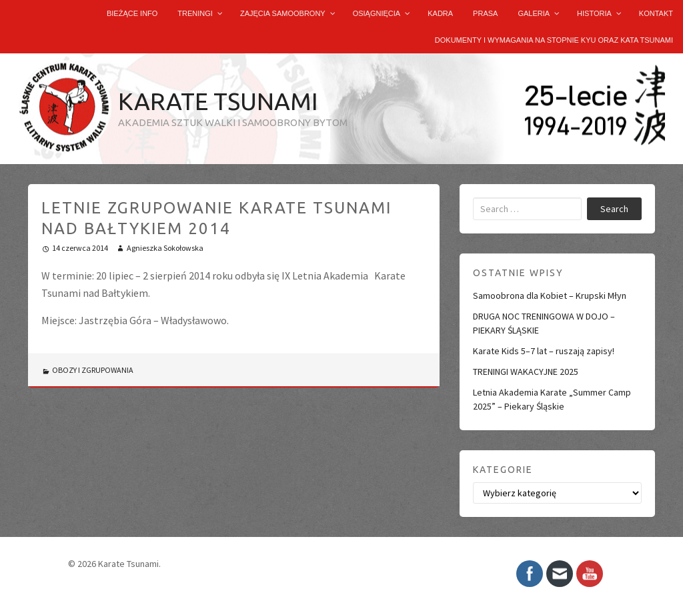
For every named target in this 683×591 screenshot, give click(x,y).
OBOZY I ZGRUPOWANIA (92, 370)
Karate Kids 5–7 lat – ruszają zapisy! (543, 351)
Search (614, 209)
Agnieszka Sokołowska (165, 248)
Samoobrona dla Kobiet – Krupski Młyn (549, 295)
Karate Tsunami (218, 101)
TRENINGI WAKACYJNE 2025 (525, 372)
